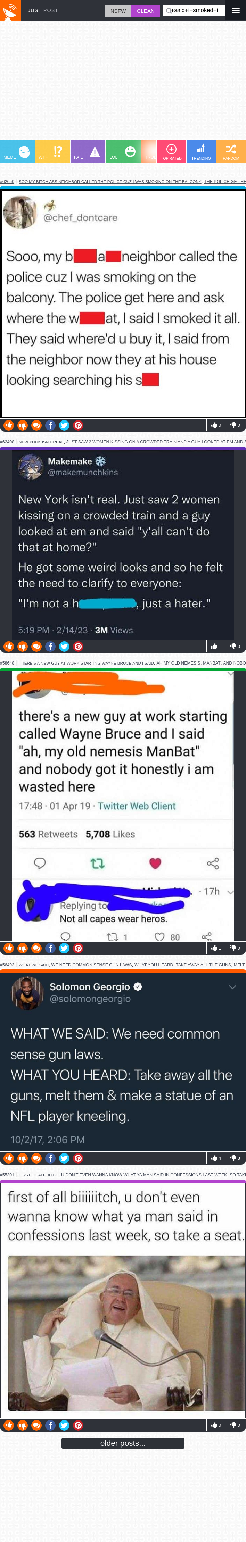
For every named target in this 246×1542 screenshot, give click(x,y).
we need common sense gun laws (91, 964)
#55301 (7, 1175)
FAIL (87, 153)
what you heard (153, 964)
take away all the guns (203, 964)
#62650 (7, 181)
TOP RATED (171, 152)
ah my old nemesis (178, 663)
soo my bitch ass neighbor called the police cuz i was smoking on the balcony (110, 181)
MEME (16, 153)
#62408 (7, 442)
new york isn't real (41, 442)
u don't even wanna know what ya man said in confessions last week (144, 1175)
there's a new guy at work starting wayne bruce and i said (86, 663)
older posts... (123, 1443)
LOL (122, 153)
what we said (34, 964)
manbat (211, 663)
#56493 (7, 964)
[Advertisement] (123, 83)
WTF (50, 153)
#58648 (7, 663)
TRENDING (201, 151)
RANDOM (231, 152)
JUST (43, 10)
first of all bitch (38, 1175)
